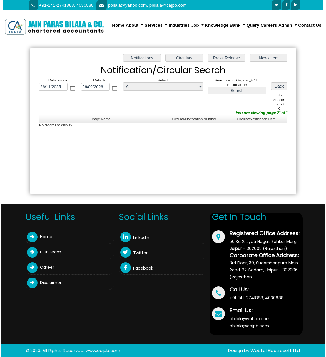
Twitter (134, 253)
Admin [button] (285, 25)
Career (40, 267)
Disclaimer (44, 283)
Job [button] (195, 25)
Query (253, 25)
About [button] (133, 25)
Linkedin (134, 238)
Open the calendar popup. (73, 88)
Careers (269, 25)
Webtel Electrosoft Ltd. (275, 350)
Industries (179, 25)
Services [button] (154, 25)
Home (118, 25)
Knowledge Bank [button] (223, 25)
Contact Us (309, 25)
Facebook (136, 268)
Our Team (44, 252)
